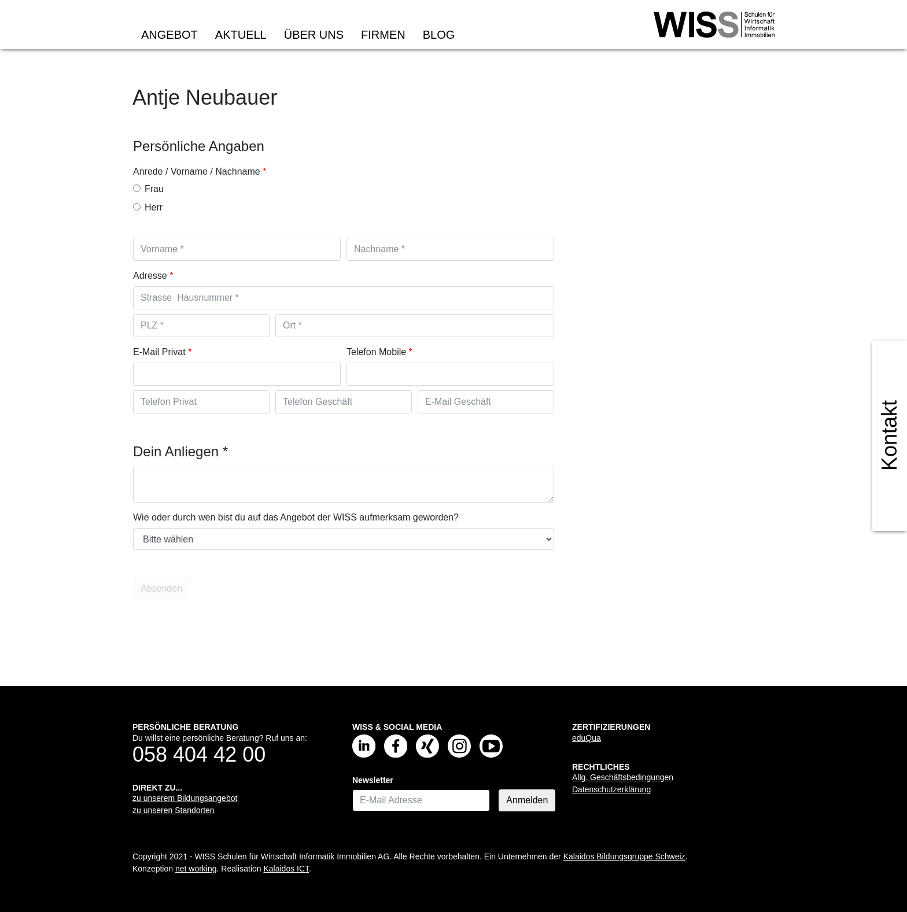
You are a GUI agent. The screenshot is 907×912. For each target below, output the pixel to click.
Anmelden (527, 800)
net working (196, 868)
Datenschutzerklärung (611, 789)
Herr (148, 207)
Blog (439, 34)
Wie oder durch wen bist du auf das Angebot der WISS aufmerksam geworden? (296, 517)
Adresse (150, 275)
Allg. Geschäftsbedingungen (622, 777)
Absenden (163, 589)
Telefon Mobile (376, 352)
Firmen (383, 34)
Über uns (314, 34)
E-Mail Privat (159, 352)
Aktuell (241, 34)
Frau (148, 189)
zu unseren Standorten (173, 810)
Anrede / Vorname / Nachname (196, 171)
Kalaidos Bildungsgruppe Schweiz (624, 856)
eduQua (586, 738)
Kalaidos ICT (286, 868)
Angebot (169, 34)
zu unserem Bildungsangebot (184, 798)
